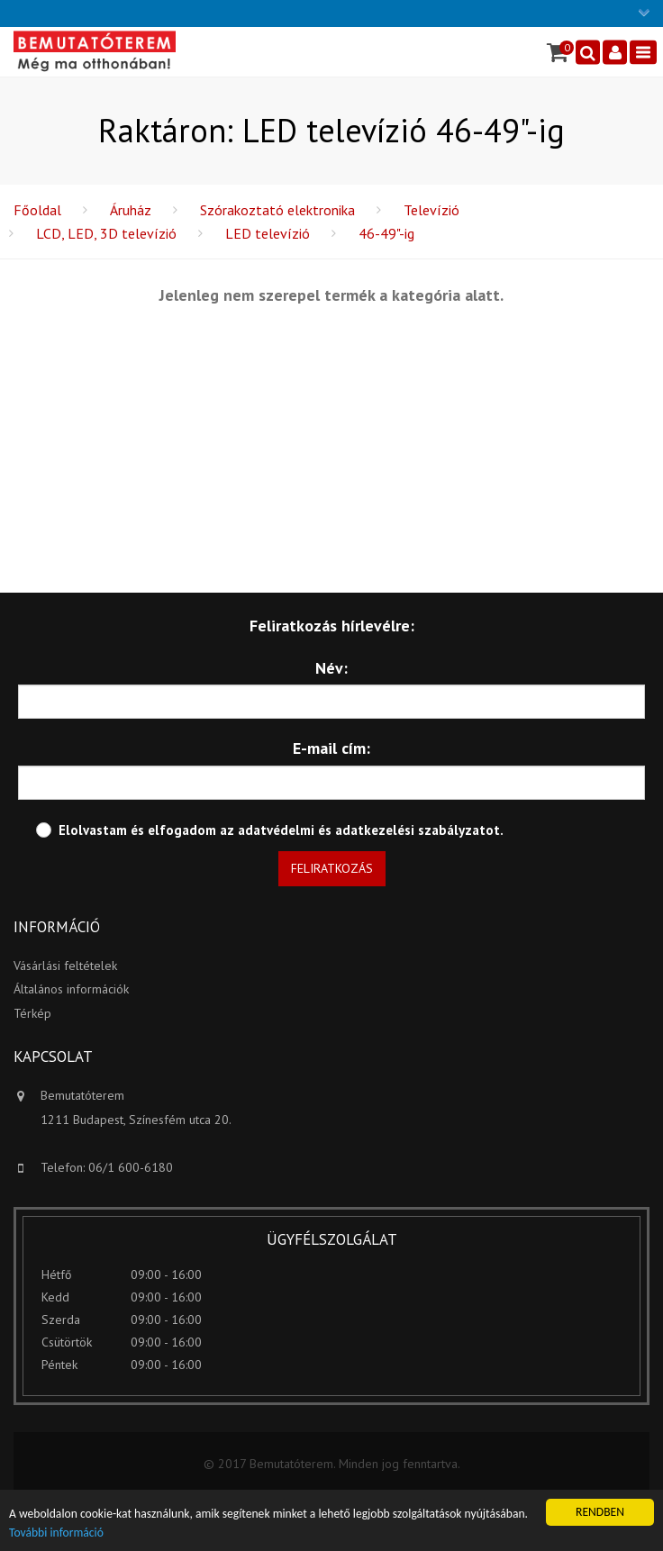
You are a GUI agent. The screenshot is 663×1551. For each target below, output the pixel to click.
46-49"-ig (386, 233)
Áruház (130, 210)
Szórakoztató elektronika (277, 210)
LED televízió (267, 233)
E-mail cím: (331, 748)
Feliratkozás (332, 868)
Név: (331, 668)
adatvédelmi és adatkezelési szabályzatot (369, 830)
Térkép (32, 1013)
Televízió (431, 210)
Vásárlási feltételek (65, 965)
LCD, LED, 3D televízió (106, 233)
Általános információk (71, 989)
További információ (56, 1533)
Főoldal (37, 210)
